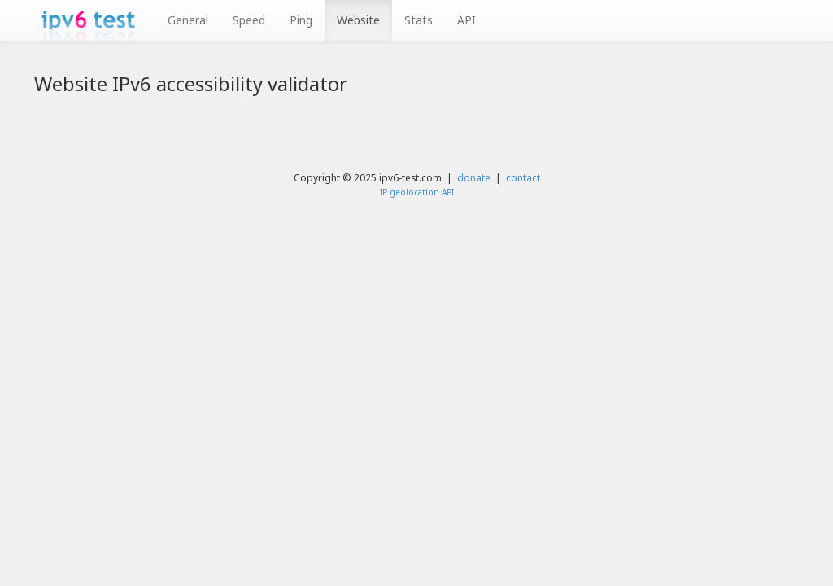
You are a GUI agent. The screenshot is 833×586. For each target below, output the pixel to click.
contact (523, 177)
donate (474, 177)
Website (358, 20)
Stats (418, 20)
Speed (249, 20)
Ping (301, 20)
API (466, 20)
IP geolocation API (417, 192)
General (188, 20)
